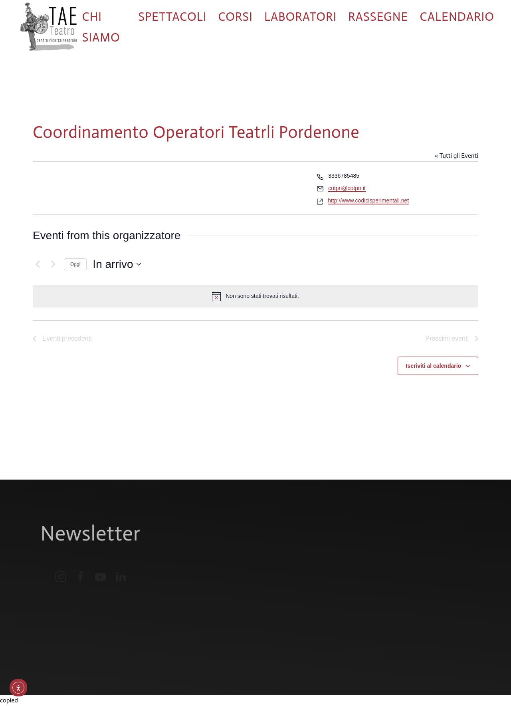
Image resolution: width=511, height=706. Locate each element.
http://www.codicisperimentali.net (368, 200)
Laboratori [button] (300, 17)
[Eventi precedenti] (37, 264)
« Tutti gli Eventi (456, 155)
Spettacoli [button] (172, 17)
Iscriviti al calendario (433, 366)
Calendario (457, 17)
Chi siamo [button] (101, 27)
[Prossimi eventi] (53, 264)
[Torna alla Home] (48, 27)
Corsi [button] (235, 17)
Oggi (75, 264)
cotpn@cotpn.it (347, 188)
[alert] (255, 296)
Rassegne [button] (378, 17)
